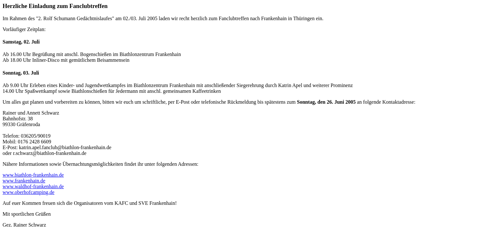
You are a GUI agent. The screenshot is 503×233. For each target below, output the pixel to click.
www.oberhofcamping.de (29, 192)
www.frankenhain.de (24, 180)
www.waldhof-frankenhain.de (33, 186)
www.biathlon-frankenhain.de (33, 175)
